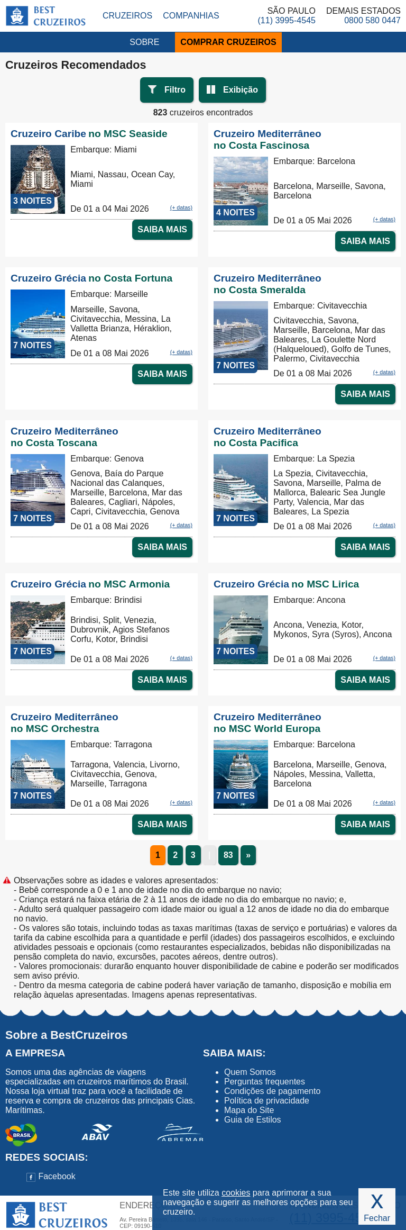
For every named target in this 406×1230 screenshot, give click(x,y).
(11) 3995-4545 (287, 20)
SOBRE (144, 42)
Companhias (191, 15)
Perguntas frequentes (264, 1081)
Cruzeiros (127, 15)
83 (228, 855)
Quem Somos (250, 1072)
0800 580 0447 (372, 20)
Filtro (175, 89)
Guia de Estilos (252, 1119)
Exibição (240, 89)
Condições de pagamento (272, 1091)
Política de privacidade (266, 1100)
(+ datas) (181, 207)
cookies (236, 1192)
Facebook (51, 1176)
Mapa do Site (249, 1110)
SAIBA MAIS (162, 229)
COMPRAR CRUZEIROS (228, 42)
